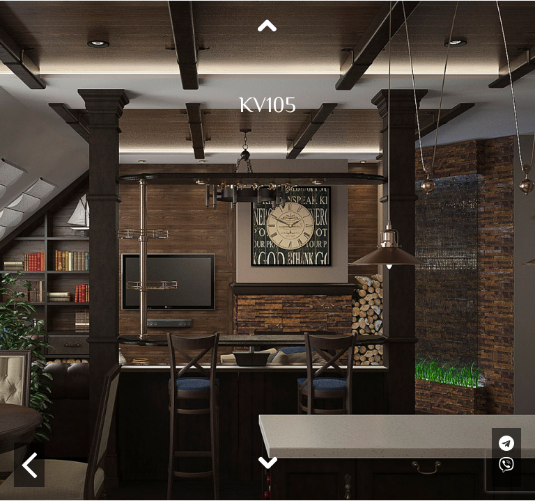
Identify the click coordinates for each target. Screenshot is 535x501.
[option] (267, 250)
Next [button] (267, 462)
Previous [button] (267, 26)
